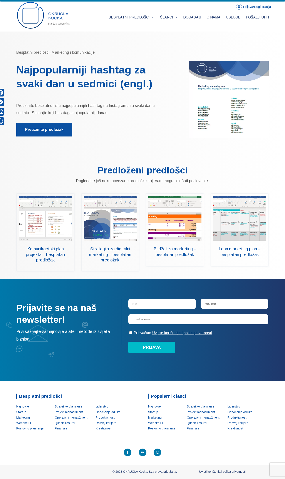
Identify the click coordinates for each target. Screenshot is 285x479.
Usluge (233, 17)
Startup (21, 412)
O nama (213, 17)
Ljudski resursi (65, 423)
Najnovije (22, 406)
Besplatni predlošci (131, 17)
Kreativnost (103, 428)
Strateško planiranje (68, 406)
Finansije (61, 428)
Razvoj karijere (106, 423)
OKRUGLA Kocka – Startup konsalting (43, 15)
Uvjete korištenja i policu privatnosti (182, 333)
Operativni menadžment (71, 417)
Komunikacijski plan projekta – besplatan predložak (45, 254)
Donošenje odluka (108, 412)
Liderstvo (102, 406)
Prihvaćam (170, 333)
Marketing (23, 417)
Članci (169, 17)
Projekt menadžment (69, 412)
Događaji (192, 17)
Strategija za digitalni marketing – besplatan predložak (110, 254)
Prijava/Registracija (257, 6)
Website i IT (24, 423)
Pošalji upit (258, 17)
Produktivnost (105, 417)
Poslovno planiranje (30, 428)
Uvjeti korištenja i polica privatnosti (222, 471)
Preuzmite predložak (44, 129)
